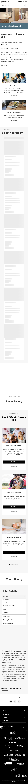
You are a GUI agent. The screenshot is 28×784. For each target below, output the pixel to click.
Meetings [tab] (5, 612)
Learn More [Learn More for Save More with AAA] (14, 511)
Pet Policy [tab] (5, 602)
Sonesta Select (4, 688)
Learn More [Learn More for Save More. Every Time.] (14, 466)
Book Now (14, 462)
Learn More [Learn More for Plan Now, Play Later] (14, 556)
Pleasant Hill (5, 690)
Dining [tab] (4, 609)
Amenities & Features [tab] (14, 605)
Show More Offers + (14, 564)
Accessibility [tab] (6, 599)
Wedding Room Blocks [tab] (9, 620)
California (18, 688)
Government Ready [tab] (8, 623)
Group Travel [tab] (14, 616)
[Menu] (26, 1)
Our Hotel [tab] (14, 597)
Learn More (14, 95)
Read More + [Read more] (4, 65)
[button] (13, 5)
